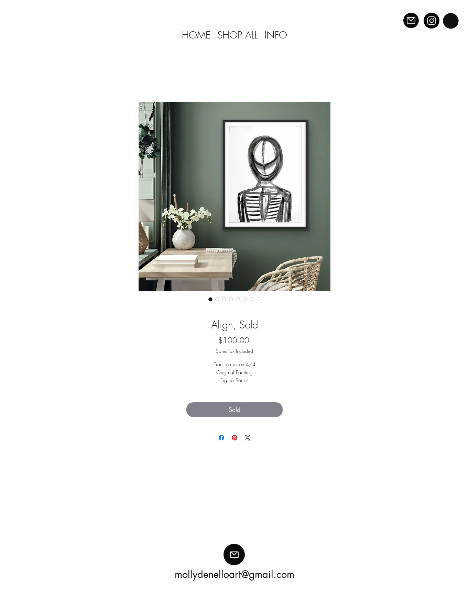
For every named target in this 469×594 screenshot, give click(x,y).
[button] (451, 21)
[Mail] (411, 20)
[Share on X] (247, 438)
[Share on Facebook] (221, 438)
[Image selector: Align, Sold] (210, 299)
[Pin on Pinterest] (234, 438)
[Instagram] (431, 21)
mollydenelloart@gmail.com (234, 574)
